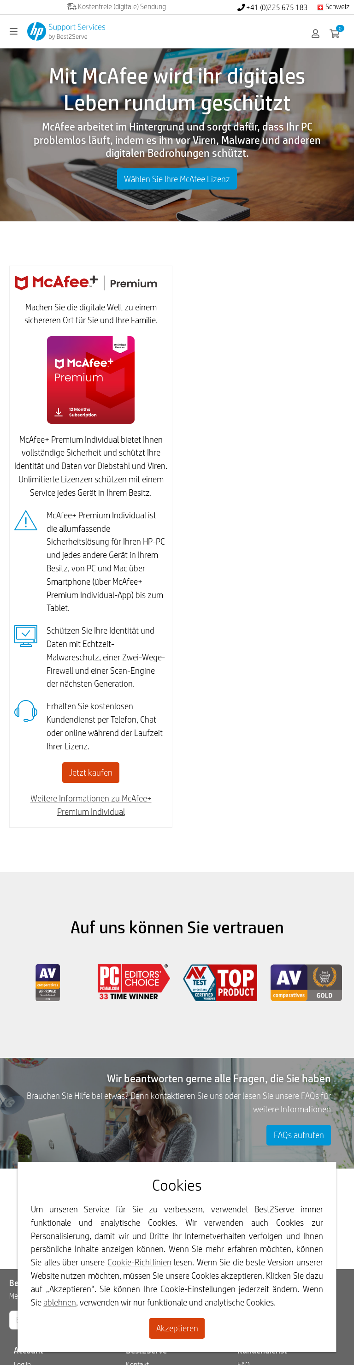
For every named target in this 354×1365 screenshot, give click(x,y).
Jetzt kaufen (90, 772)
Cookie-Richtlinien (139, 1262)
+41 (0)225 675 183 (272, 7)
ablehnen (59, 1302)
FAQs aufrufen (299, 1134)
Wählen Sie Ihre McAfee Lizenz (177, 178)
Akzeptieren (177, 1328)
